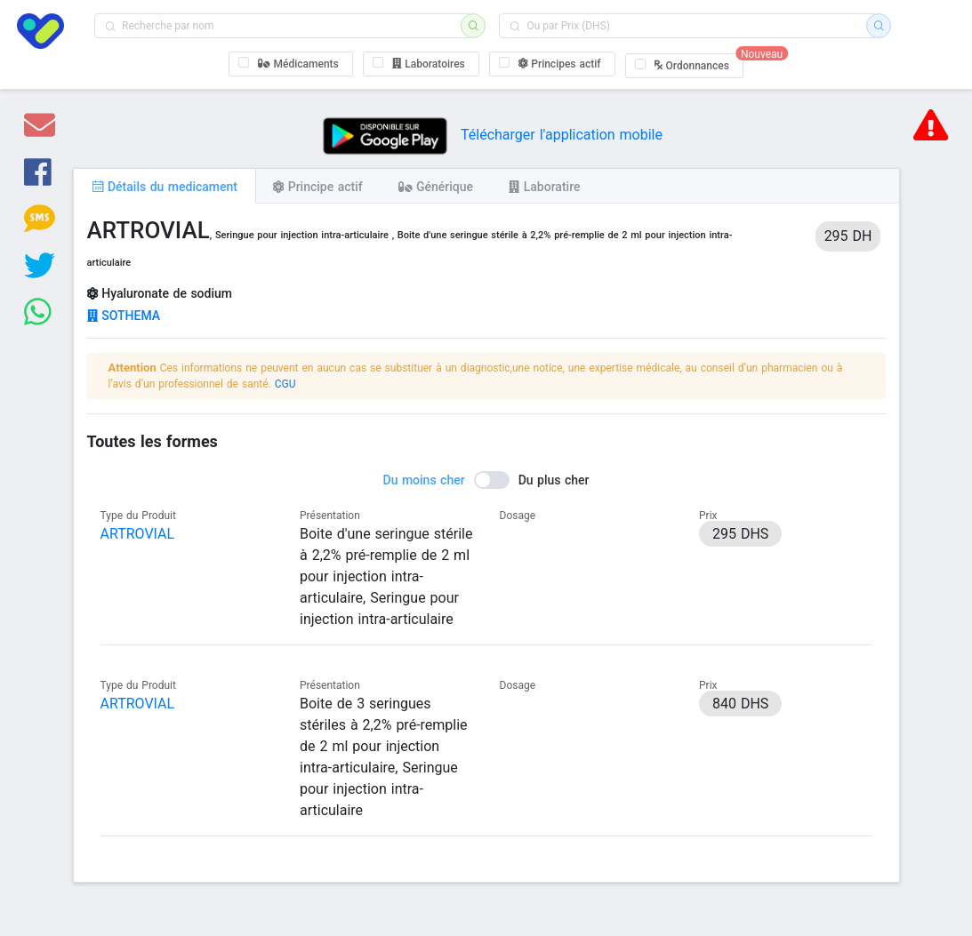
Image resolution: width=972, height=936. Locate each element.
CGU (285, 384)
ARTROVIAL (137, 533)
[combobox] (283, 25)
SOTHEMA (124, 315)
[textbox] (283, 25)
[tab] (164, 186)
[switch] (486, 480)
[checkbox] (291, 64)
